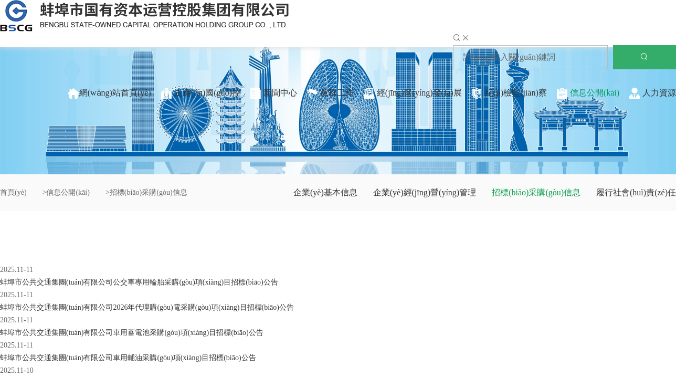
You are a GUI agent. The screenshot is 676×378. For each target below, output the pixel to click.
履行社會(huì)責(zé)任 (636, 192)
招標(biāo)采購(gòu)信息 (536, 192)
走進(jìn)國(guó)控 (200, 93)
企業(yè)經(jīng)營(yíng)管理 (424, 192)
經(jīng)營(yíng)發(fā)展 (412, 93)
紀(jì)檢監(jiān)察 (509, 93)
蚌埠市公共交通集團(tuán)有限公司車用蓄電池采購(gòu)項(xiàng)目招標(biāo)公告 (131, 333)
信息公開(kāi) (587, 93)
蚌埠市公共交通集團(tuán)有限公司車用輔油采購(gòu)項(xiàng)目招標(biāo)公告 (128, 358)
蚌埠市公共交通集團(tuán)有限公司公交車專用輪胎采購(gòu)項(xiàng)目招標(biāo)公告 (139, 282)
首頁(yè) (13, 192)
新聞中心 (273, 93)
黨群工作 (330, 93)
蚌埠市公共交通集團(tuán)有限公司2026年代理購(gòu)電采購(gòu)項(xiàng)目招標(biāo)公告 (147, 307)
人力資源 (652, 93)
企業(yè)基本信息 (325, 192)
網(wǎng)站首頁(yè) (109, 93)
